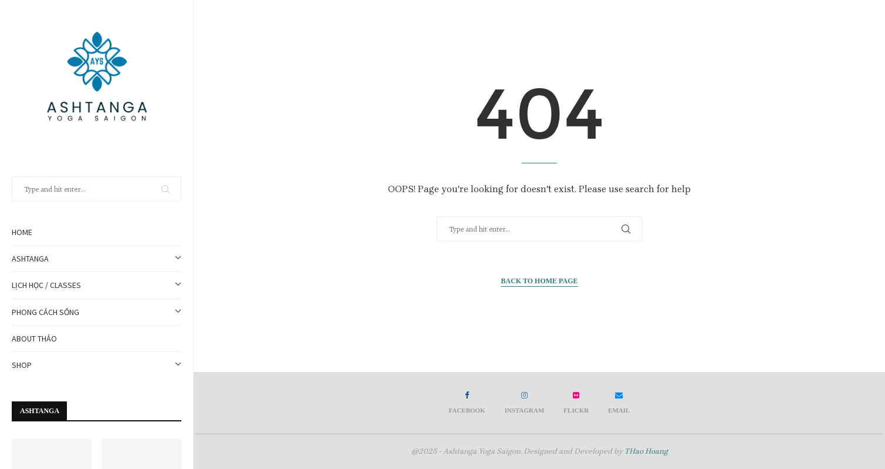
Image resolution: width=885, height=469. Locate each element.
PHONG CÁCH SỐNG (96, 312)
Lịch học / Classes (96, 285)
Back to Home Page (539, 281)
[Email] (619, 403)
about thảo (34, 338)
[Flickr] (576, 403)
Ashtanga (96, 259)
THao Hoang (646, 451)
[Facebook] (467, 403)
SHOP (96, 365)
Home (22, 232)
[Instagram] (525, 403)
